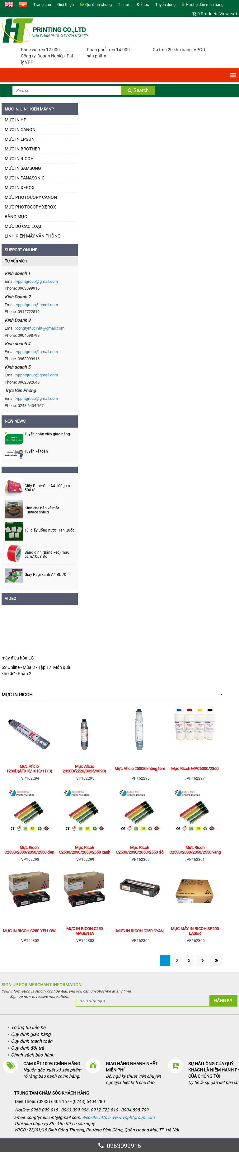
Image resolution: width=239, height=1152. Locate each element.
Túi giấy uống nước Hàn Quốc (49, 530)
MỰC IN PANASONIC (25, 177)
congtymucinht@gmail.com (40, 328)
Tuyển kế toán (36, 451)
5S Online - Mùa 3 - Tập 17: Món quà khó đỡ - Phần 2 (36, 670)
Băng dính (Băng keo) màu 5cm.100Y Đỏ (47, 555)
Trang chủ (42, 4)
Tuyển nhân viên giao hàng (47, 434)
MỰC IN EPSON (20, 139)
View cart (228, 13)
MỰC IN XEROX (20, 187)
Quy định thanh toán (31, 1041)
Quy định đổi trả (27, 1048)
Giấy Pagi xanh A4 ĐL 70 (45, 575)
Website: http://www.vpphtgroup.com (118, 1117)
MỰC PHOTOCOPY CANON (31, 197)
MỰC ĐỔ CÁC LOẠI (23, 226)
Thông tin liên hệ (28, 1027)
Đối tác (143, 4)
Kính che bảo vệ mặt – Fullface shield (44, 510)
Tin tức (124, 4)
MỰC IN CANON (20, 129)
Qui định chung (98, 4)
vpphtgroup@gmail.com (37, 281)
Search (138, 90)
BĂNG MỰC (16, 216)
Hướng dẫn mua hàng (204, 4)
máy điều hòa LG (18, 657)
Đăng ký (223, 1000)
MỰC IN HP (15, 119)
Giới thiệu (65, 4)
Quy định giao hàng (30, 1034)
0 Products (207, 13)
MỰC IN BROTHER (22, 148)
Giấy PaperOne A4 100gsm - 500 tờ (48, 488)
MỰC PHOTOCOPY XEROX (30, 206)
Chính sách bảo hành (32, 1055)
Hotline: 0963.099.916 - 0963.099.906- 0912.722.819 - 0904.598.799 (82, 1109)
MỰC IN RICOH (19, 158)
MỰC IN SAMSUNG (23, 168)
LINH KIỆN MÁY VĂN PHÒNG (33, 235)
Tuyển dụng (165, 4)
